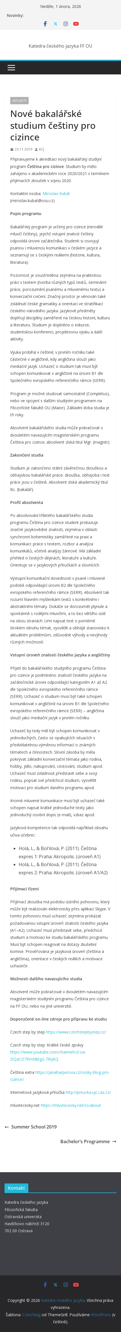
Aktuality (19, 101)
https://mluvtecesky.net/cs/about (71, 1105)
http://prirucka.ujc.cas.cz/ (88, 1092)
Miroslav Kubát (56, 193)
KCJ (41, 149)
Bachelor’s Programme (88, 1141)
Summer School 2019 (31, 1127)
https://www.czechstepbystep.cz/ (76, 1032)
